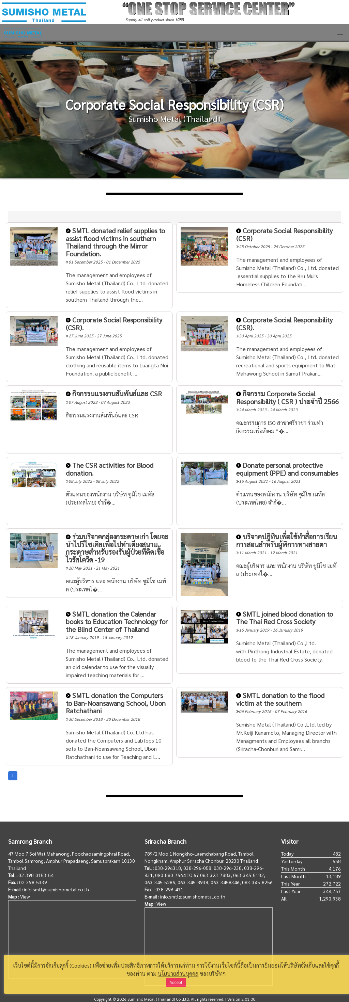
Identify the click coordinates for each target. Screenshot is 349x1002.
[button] (340, 33)
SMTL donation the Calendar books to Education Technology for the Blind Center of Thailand (117, 621)
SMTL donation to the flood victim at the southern (280, 699)
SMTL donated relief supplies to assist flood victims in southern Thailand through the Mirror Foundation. (115, 242)
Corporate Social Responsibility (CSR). (114, 323)
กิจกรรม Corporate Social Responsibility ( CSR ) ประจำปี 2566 (287, 397)
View (25, 896)
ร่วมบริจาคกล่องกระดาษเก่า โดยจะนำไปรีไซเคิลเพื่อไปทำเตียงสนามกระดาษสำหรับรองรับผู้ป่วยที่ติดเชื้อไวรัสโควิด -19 (117, 548)
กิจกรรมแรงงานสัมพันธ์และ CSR (114, 393)
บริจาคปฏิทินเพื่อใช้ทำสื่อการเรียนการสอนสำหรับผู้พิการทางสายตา (286, 540)
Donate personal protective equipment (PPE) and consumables (287, 469)
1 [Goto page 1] (13, 775)
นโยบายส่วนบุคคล (178, 973)
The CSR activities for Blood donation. (109, 469)
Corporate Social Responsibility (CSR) (284, 234)
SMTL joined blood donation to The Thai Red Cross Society (284, 617)
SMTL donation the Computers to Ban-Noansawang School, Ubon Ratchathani (116, 703)
